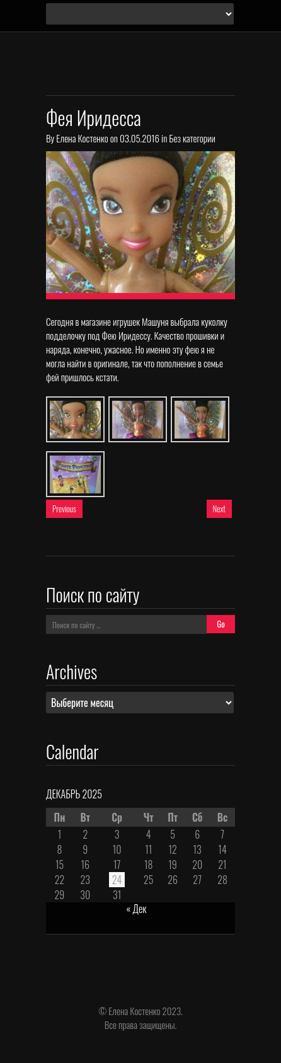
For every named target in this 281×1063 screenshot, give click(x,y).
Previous (64, 508)
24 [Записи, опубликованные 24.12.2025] (117, 879)
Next (219, 508)
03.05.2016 (139, 138)
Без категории (192, 138)
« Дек (136, 908)
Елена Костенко (82, 138)
